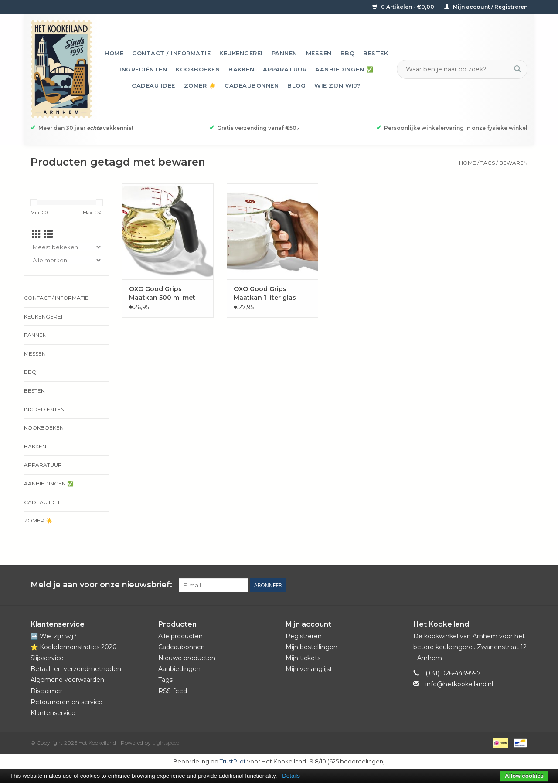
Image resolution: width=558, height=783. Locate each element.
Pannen (284, 53)
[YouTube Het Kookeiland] (505, 585)
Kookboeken (198, 69)
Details (291, 776)
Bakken (241, 69)
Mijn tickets (303, 658)
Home (114, 53)
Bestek (375, 53)
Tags (487, 162)
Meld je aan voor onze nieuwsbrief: (101, 585)
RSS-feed (172, 691)
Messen (319, 53)
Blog (296, 85)
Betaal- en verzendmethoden (76, 669)
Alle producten (180, 636)
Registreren (304, 636)
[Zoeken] (457, 69)
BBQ (347, 53)
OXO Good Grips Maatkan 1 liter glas (265, 293)
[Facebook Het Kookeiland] (473, 585)
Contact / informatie (171, 53)
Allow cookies (524, 776)
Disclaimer (46, 691)
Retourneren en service (66, 702)
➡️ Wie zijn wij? (54, 636)
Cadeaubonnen (252, 85)
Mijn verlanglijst (309, 669)
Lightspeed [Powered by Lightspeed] (166, 742)
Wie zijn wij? (337, 85)
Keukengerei (241, 53)
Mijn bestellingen (311, 647)
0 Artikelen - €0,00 (404, 6)
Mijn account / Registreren (485, 6)
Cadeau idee (153, 85)
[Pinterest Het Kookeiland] (489, 585)
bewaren (513, 162)
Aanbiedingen (179, 669)
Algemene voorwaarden (67, 680)
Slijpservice (47, 658)
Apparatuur (284, 69)
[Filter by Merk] (66, 260)
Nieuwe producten (186, 658)
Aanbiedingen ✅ (344, 69)
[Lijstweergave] (48, 234)
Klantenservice (53, 713)
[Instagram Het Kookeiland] (520, 585)
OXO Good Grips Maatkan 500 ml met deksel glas (162, 293)
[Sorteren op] (66, 247)
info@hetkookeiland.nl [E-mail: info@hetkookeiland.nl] (459, 684)
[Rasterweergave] (36, 234)
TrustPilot (233, 761)
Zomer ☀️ (200, 85)
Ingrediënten (143, 69)
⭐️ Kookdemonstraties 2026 (73, 647)
